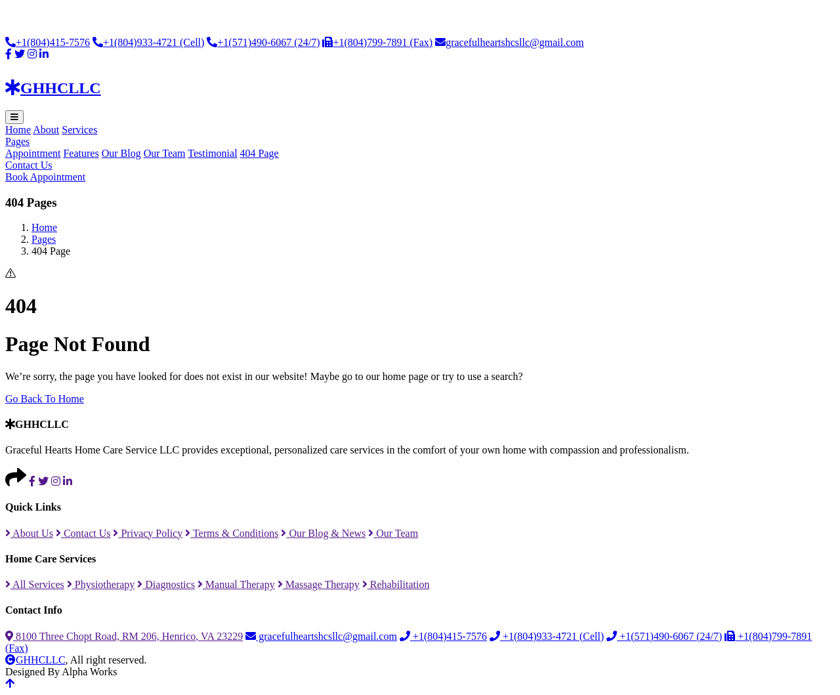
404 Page (259, 153)
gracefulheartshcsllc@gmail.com (509, 42)
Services (79, 129)
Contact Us (28, 165)
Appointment (32, 153)
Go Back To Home (44, 398)
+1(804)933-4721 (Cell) (148, 42)
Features (80, 153)
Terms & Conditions (231, 533)
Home (18, 129)
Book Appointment (45, 176)
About (46, 129)
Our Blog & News (323, 533)
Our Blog (121, 153)
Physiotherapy (101, 584)
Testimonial (212, 153)
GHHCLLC (35, 659)
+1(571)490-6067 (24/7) (263, 42)
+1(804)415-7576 (47, 42)
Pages (17, 141)
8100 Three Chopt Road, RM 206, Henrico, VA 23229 (124, 636)
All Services (34, 584)
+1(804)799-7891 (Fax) (377, 42)
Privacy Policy (147, 533)
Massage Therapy (319, 584)
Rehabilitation (396, 584)
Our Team (165, 153)
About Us (29, 533)
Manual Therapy (236, 584)
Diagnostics (166, 584)
